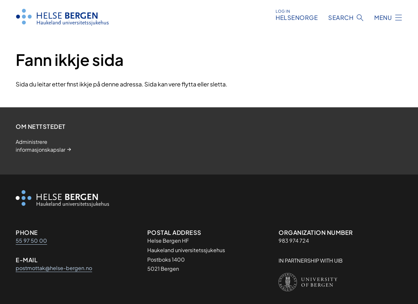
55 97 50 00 (31, 240)
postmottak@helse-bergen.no (54, 268)
